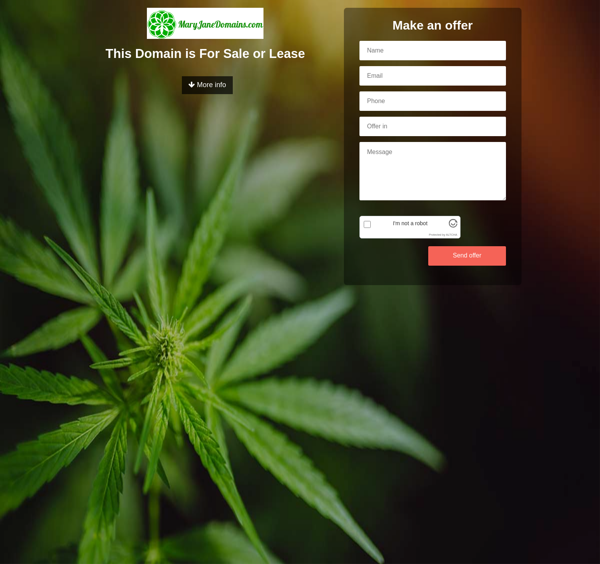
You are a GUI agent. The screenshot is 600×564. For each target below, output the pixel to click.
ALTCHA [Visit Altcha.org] (451, 234)
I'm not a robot (410, 223)
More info (207, 85)
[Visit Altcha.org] (453, 225)
